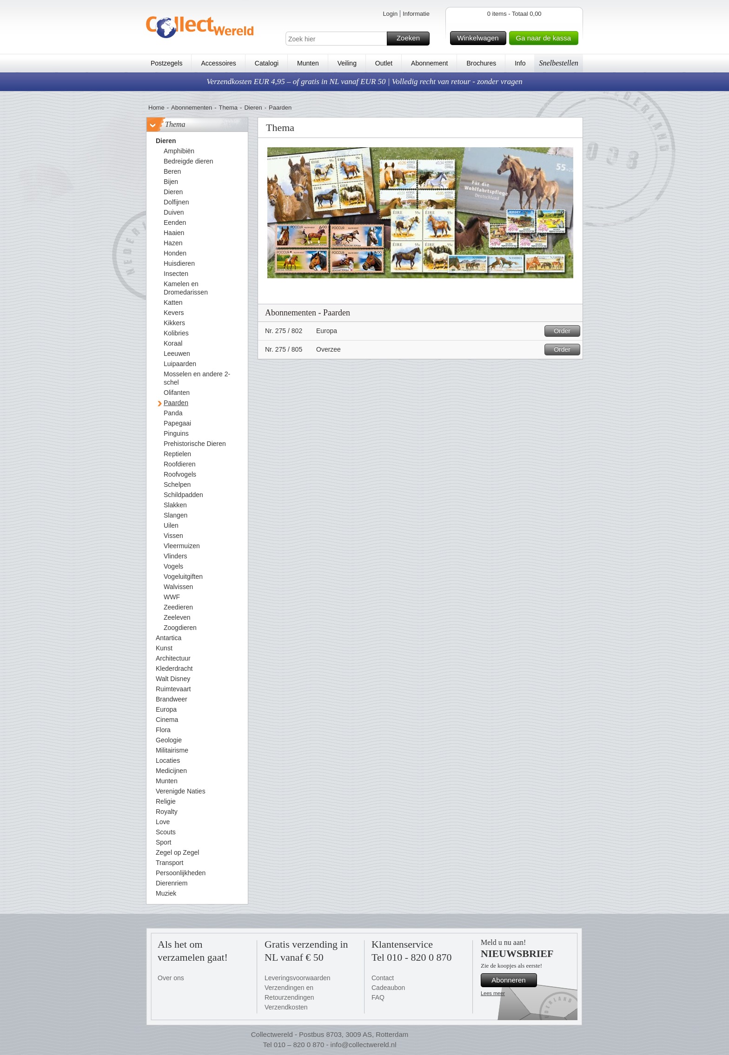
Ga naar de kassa (546, 38)
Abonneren (512, 980)
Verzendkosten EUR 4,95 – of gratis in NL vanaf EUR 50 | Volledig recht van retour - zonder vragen (364, 81)
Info (520, 63)
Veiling (347, 63)
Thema (228, 107)
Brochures (481, 63)
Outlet (383, 63)
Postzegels (166, 63)
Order (565, 331)
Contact (382, 978)
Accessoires (218, 63)
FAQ (377, 997)
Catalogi (266, 63)
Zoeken (412, 39)
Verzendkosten (286, 1007)
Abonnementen (191, 107)
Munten (308, 63)
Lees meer (493, 993)
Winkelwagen (480, 38)
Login (390, 13)
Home (156, 107)
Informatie (416, 13)
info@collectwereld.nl (364, 1044)
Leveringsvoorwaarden (298, 978)
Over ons (171, 978)
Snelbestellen (558, 63)
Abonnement (429, 63)
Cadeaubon (388, 987)
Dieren (253, 107)
